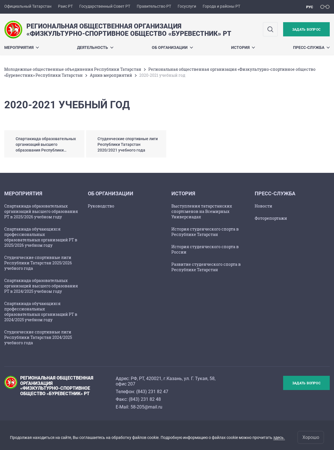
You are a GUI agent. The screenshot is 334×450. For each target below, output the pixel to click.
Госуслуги (187, 6)
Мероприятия (21, 47)
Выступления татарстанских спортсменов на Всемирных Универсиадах (201, 211)
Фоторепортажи (271, 218)
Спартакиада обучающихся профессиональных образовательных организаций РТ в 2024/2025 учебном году (40, 311)
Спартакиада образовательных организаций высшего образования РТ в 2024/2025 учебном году (41, 286)
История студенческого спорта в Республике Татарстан (205, 231)
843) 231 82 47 (153, 391)
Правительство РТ (154, 6)
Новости (263, 206)
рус (309, 7)
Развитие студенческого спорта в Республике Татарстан (206, 267)
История (243, 47)
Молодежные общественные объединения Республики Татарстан (72, 69)
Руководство (101, 206)
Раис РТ (65, 6)
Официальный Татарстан (27, 6)
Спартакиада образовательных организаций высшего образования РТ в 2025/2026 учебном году (41, 211)
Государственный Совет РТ (104, 6)
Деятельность (95, 47)
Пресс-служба (311, 47)
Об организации (172, 47)
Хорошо (310, 437)
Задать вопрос (306, 30)
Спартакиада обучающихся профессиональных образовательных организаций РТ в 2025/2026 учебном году (40, 237)
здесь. (279, 437)
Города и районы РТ (221, 6)
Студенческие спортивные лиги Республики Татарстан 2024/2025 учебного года (38, 337)
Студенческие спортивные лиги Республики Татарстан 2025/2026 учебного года (38, 263)
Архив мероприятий (111, 75)
